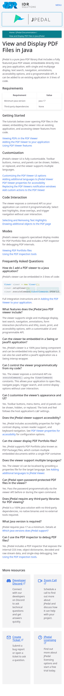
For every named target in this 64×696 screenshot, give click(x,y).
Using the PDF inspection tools (19, 254)
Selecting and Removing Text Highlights (24, 220)
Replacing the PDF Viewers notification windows (29, 186)
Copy (31, 290)
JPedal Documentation (26, 32)
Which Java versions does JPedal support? (25, 530)
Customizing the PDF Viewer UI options (24, 175)
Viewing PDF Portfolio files (17, 250)
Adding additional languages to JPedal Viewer (27, 179)
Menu (59, 5)
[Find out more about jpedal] (32, 19)
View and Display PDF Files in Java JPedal (27, 36)
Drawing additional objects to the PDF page (26, 223)
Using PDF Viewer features (17, 145)
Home (12, 32)
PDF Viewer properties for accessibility (23, 182)
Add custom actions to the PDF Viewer (23, 190)
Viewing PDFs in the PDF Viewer (20, 138)
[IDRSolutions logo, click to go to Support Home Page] (26, 5)
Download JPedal (47, 290)
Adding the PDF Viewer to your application (26, 142)
